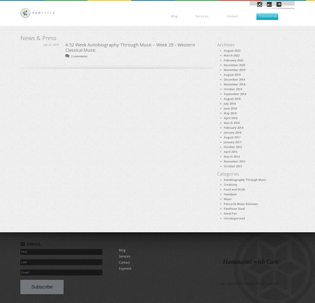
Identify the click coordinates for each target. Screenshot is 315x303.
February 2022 (233, 60)
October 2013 (233, 166)
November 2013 (234, 161)
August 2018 (232, 99)
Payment (266, 16)
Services (202, 16)
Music (228, 199)
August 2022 (232, 51)
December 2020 (234, 65)
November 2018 (234, 84)
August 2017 (232, 137)
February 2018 (233, 128)
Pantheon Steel (234, 209)
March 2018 (232, 123)
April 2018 (230, 118)
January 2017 (232, 142)
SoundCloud (278, 4)
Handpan (230, 194)
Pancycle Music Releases (241, 204)
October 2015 (233, 147)
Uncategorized (234, 218)
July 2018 (230, 104)
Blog (174, 16)
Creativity (230, 185)
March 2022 (232, 55)
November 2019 (234, 70)
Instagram (259, 4)
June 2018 (230, 108)
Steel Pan (230, 213)
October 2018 (233, 89)
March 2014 (232, 157)
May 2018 (230, 113)
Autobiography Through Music (245, 180)
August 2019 (232, 75)
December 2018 (234, 79)
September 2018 (235, 94)
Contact (232, 16)
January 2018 (232, 132)
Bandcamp (269, 4)
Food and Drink (234, 189)
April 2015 (230, 152)
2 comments (79, 56)
